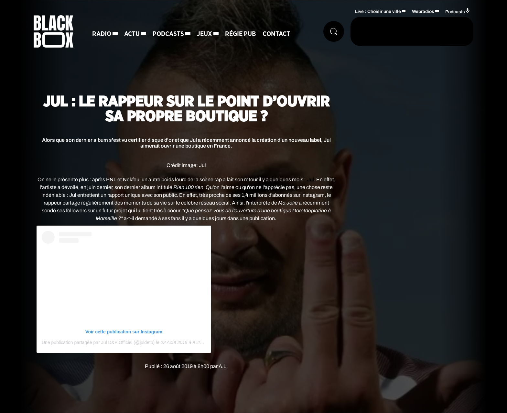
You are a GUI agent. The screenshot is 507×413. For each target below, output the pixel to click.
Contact (276, 34)
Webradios (423, 11)
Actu (132, 34)
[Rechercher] (333, 31)
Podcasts (168, 34)
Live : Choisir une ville (378, 11)
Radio (101, 34)
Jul (310, 179)
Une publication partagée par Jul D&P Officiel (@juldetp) (98, 342)
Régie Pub (240, 34)
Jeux (204, 34)
